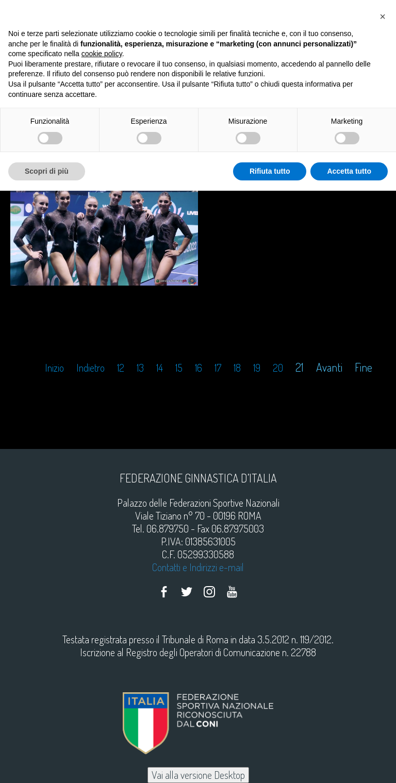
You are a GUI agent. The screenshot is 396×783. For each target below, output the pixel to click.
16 (198, 367)
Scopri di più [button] (47, 171)
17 (217, 367)
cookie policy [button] (101, 53)
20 (278, 367)
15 (179, 367)
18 (237, 367)
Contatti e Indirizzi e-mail (198, 567)
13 (140, 367)
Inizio (54, 367)
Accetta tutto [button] (349, 171)
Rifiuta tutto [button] (270, 171)
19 (256, 367)
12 (120, 367)
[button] (382, 16)
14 (159, 367)
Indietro (90, 367)
